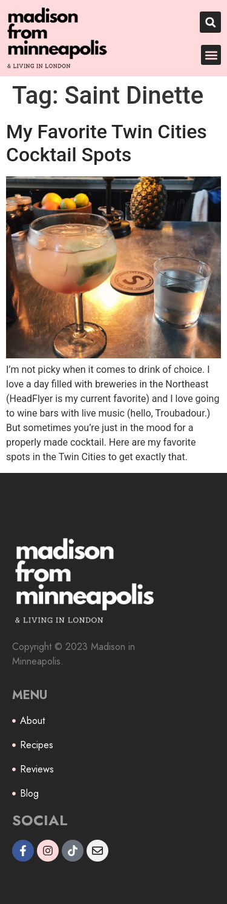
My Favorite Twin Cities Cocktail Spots (106, 143)
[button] (210, 22)
